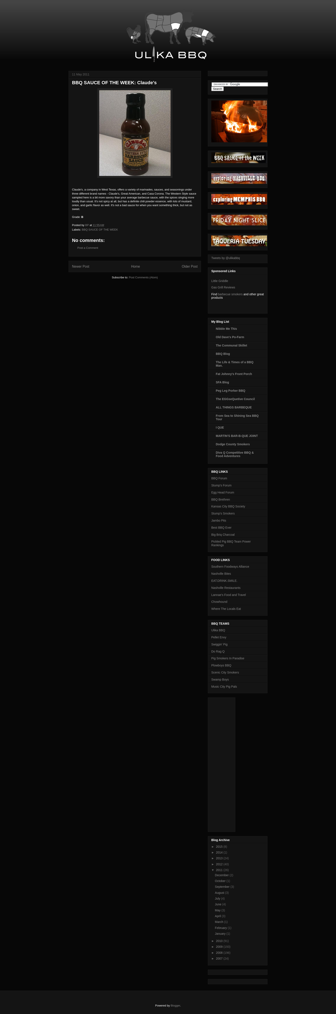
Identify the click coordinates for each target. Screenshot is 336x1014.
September (222, 886)
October (220, 881)
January (220, 933)
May (218, 910)
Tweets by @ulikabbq (225, 258)
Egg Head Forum (222, 492)
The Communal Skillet (231, 345)
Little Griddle (219, 281)
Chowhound (219, 601)
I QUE (220, 427)
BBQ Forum (219, 478)
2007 (220, 958)
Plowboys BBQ (221, 665)
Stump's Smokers (223, 513)
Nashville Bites (221, 573)
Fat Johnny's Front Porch (234, 374)
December (222, 875)
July (218, 898)
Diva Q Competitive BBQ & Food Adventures (235, 454)
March (219, 922)
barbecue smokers (230, 294)
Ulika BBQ (218, 630)
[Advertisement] (228, 763)
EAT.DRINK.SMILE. (224, 580)
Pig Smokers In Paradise (227, 658)
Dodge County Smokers (233, 444)
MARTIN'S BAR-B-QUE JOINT (237, 436)
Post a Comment (87, 247)
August (220, 892)
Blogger (175, 1005)
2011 (220, 870)
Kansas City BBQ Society (228, 506)
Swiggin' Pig (219, 644)
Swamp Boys (220, 679)
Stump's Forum (221, 485)
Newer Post (80, 266)
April (218, 916)
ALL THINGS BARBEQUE (234, 407)
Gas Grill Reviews (223, 287)
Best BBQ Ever (221, 527)
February (221, 928)
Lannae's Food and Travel (228, 595)
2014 (220, 852)
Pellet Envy (218, 637)
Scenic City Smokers (225, 672)
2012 (220, 864)
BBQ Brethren (220, 499)
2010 (220, 941)
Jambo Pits (218, 520)
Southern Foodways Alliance (230, 566)
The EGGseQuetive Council (235, 399)
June (218, 904)
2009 (220, 946)
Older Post (190, 266)
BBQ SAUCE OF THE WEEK (100, 229)
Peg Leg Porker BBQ (230, 390)
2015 (220, 846)
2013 (220, 858)
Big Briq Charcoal (223, 534)
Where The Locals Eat (226, 608)
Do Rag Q (218, 651)
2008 (220, 952)
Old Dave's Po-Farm (230, 337)
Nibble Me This (226, 328)
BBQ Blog (223, 354)
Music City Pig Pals (224, 686)
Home (135, 266)
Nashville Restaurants (225, 588)
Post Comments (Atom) (143, 277)
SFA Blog (222, 382)
